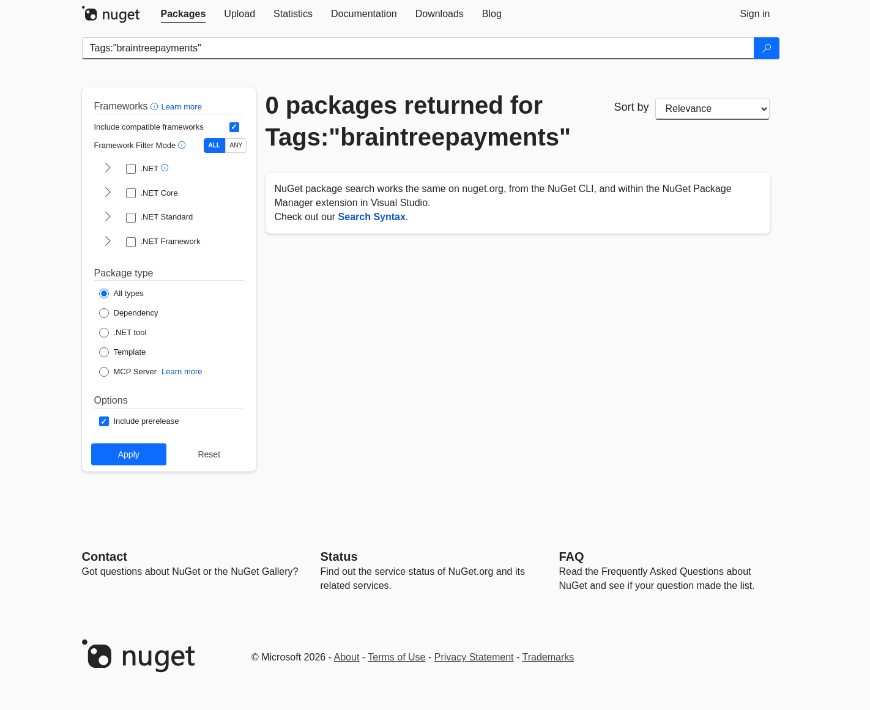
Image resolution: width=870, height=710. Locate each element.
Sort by (631, 107)
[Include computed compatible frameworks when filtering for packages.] (234, 127)
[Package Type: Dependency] (128, 313)
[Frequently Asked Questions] (571, 556)
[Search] (766, 48)
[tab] (183, 14)
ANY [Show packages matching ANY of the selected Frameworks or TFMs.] (236, 145)
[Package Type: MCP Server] (128, 372)
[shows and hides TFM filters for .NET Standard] (107, 217)
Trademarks (548, 657)
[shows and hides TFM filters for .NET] (107, 169)
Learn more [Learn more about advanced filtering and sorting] (181, 106)
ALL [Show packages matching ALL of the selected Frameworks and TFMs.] (214, 145)
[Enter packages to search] (418, 48)
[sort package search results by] (712, 109)
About (347, 657)
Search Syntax (372, 217)
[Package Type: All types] (121, 293)
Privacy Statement (474, 657)
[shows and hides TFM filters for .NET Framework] (107, 242)
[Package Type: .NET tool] (123, 332)
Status (339, 556)
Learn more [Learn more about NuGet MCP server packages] (182, 371)
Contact (104, 556)
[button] (156, 106)
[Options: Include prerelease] (139, 421)
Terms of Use (396, 657)
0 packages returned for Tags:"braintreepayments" (418, 121)
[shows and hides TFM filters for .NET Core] (107, 193)
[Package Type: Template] (122, 352)
